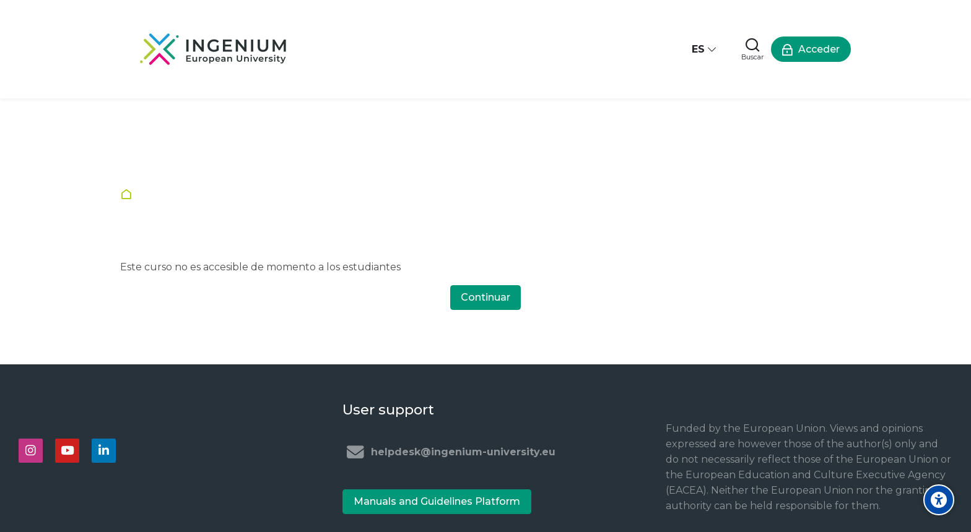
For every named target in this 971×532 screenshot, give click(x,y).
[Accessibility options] (938, 499)
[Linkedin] (104, 451)
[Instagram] (31, 451)
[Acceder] (811, 49)
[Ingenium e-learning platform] (213, 49)
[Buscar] (752, 49)
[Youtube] (67, 451)
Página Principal (129, 194)
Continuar (485, 297)
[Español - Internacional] (705, 49)
